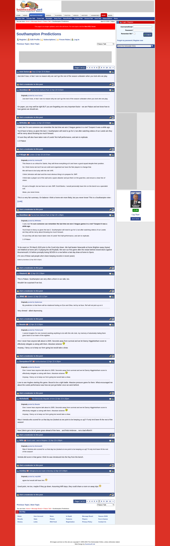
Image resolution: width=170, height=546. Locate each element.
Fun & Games (103, 519)
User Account (38, 516)
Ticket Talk (40, 18)
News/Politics (67, 18)
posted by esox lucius (35, 95)
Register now (138, 40)
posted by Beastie (34, 367)
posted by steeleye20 (35, 160)
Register (22, 40)
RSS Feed (53, 522)
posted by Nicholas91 (35, 446)
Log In (76, 40)
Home (28, 21)
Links (36, 522)
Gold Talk (98, 18)
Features (69, 519)
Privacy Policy (87, 522)
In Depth (69, 516)
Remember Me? (126, 34)
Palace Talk (21, 18)
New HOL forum (90, 26)
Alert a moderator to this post (31, 84)
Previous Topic (23, 44)
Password (129, 30)
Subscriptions (107, 18)
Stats (35, 519)
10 (107, 68)
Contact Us (102, 522)
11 (110, 68)
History (20, 522)
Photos (52, 519)
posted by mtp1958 (34, 476)
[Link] (20, 201)
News (52, 516)
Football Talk (78, 18)
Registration (70, 522)
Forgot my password (124, 40)
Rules (116, 18)
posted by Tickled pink (35, 330)
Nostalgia (49, 18)
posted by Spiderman (35, 302)
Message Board (36, 21)
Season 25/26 (103, 516)
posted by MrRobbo (34, 220)
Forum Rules (64, 40)
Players (84, 519)
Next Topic (35, 44)
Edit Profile (35, 40)
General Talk (88, 18)
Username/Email (127, 27)
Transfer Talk (30, 18)
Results (20, 519)
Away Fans (57, 18)
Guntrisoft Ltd (90, 544)
